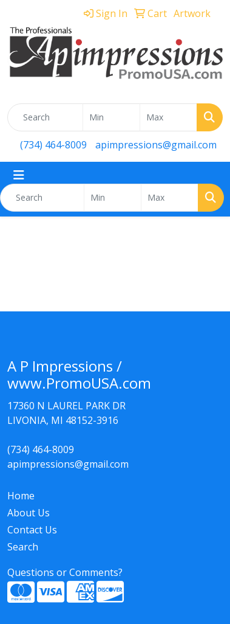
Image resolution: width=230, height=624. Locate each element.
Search (22, 546)
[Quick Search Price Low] (111, 117)
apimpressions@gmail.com (156, 144)
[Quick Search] (45, 117)
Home (21, 495)
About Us (28, 512)
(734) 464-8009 (53, 144)
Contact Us (32, 529)
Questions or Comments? (65, 572)
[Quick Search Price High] (168, 117)
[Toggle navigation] (19, 175)
